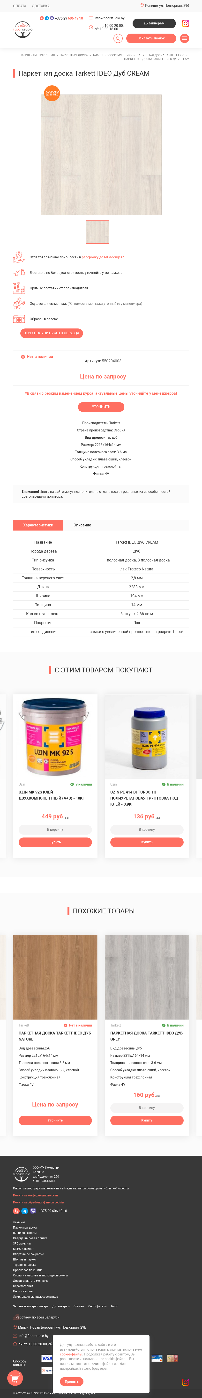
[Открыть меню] (184, 38)
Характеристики (38, 525)
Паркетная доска (25, 1227)
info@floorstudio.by (110, 18)
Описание (82, 525)
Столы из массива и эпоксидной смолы (40, 1275)
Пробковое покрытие (27, 1270)
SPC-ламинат (22, 1243)
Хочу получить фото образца (51, 333)
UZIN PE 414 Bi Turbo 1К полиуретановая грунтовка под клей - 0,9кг (144, 798)
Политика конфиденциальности (35, 1195)
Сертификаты (97, 1306)
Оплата (19, 6)
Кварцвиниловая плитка (30, 1238)
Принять (72, 1381)
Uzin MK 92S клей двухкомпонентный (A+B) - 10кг (52, 795)
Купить (55, 842)
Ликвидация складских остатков (35, 1296)
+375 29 (69, 18)
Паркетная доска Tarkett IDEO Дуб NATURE (55, 1036)
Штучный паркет (24, 1259)
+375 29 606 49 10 (53, 1211)
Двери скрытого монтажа (31, 1280)
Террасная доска (24, 1265)
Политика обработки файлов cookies (39, 1202)
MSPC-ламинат (23, 1249)
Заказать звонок (151, 38)
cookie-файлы (71, 1354)
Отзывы (79, 1306)
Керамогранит (23, 1286)
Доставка (41, 6)
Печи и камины (23, 1291)
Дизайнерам (154, 23)
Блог (114, 1306)
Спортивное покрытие (28, 1254)
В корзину (55, 829)
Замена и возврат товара (31, 1306)
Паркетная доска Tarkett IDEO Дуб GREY (146, 1036)
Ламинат (19, 1222)
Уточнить (101, 407)
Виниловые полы (25, 1233)
